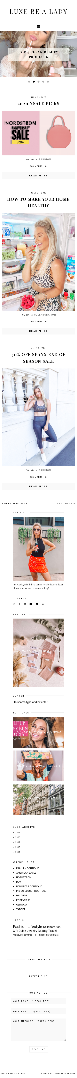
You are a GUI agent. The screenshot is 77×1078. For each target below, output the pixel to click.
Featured (27, 935)
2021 (18, 832)
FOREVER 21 (23, 900)
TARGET (20, 909)
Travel (52, 931)
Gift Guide (19, 931)
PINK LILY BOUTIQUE (27, 868)
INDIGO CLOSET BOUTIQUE (31, 891)
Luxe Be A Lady (38, 11)
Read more (38, 175)
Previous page (15, 503)
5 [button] (49, 82)
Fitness (42, 934)
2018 (17, 847)
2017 (18, 852)
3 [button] (39, 82)
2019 (17, 842)
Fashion (45, 159)
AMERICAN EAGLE (26, 873)
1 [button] (30, 82)
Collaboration (45, 314)
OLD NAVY (22, 905)
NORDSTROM (23, 877)
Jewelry (32, 931)
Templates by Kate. (64, 1073)
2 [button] (34, 82)
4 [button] (44, 82)
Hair (35, 934)
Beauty (42, 931)
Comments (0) (38, 166)
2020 (17, 837)
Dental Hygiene (52, 934)
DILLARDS (21, 895)
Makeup (17, 935)
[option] (38, 54)
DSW (18, 882)
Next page (66, 503)
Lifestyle (35, 926)
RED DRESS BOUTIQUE (29, 886)
